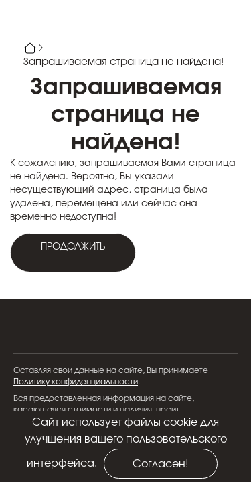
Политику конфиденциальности (75, 382)
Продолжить (73, 247)
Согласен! (161, 464)
